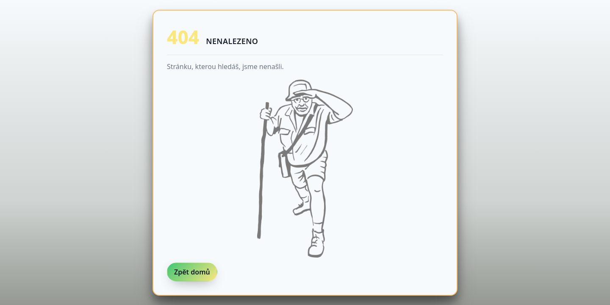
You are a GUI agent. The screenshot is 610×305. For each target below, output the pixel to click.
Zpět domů (192, 272)
